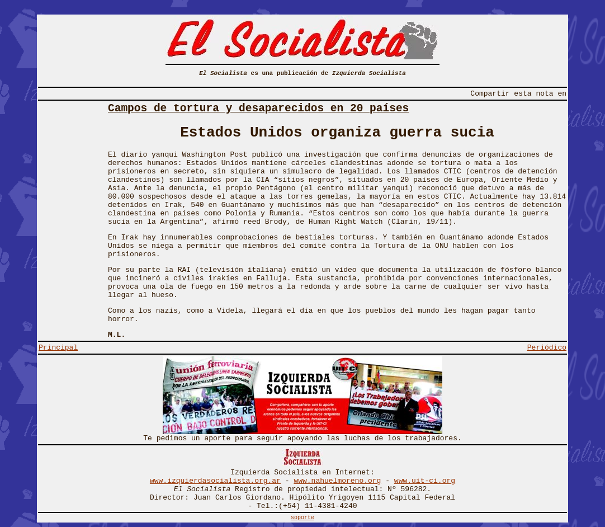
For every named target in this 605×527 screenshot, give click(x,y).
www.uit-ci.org (424, 481)
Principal (58, 348)
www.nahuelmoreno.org (337, 481)
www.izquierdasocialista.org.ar (215, 481)
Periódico (546, 348)
